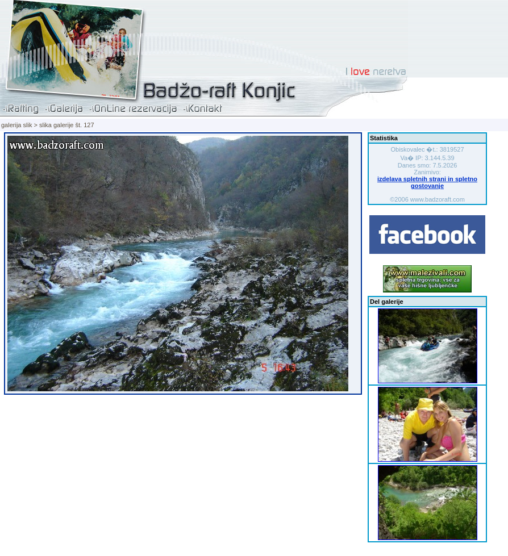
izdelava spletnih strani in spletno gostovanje (427, 182)
